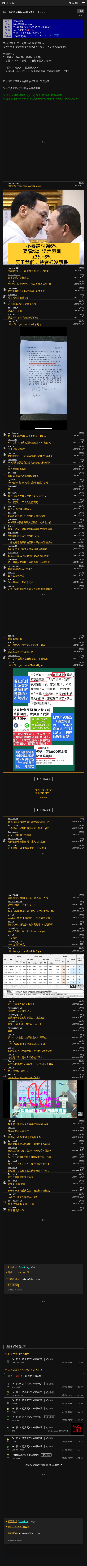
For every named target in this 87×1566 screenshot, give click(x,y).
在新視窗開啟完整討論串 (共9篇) (44, 1465)
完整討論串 (14, 1369)
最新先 (19, 1376)
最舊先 (28, 1376)
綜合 (20, 1267)
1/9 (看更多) (19, 36)
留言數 (38, 1376)
